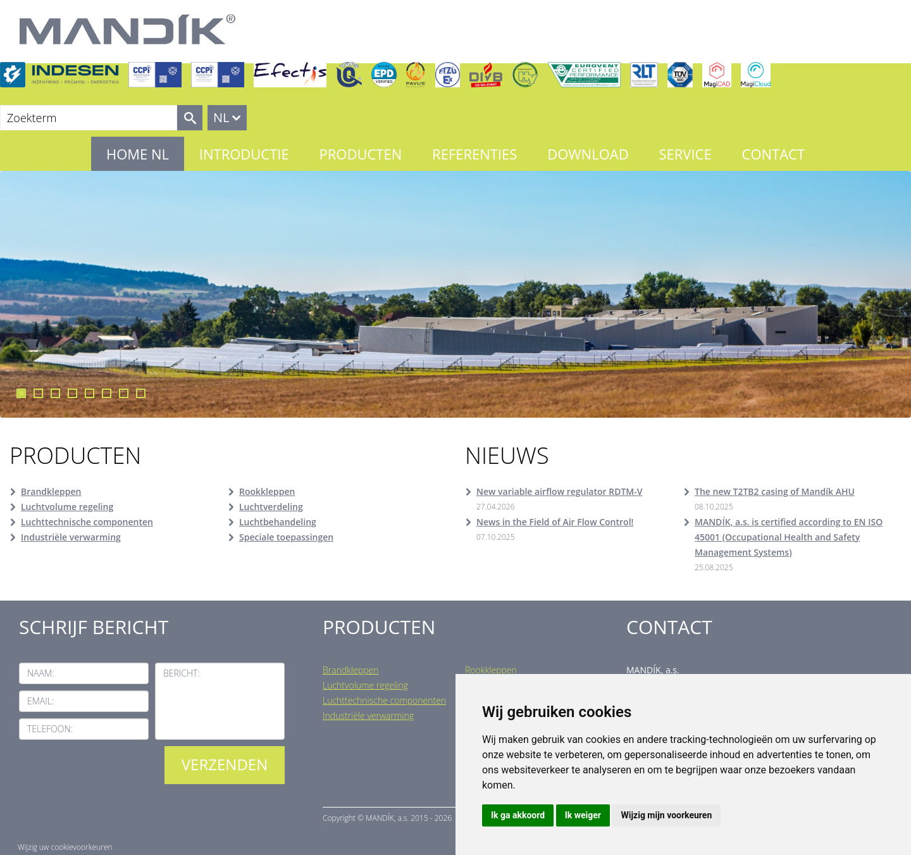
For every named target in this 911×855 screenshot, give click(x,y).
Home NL (137, 153)
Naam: (40, 673)
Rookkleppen (267, 491)
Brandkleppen (51, 491)
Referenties (474, 153)
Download (587, 153)
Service (685, 153)
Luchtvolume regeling (67, 507)
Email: (40, 701)
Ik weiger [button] (583, 815)
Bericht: (181, 673)
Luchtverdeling (271, 507)
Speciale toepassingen (286, 537)
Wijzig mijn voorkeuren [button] (666, 815)
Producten (360, 153)
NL (221, 117)
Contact (773, 153)
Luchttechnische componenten (87, 522)
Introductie (244, 153)
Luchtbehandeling (277, 522)
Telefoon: (50, 729)
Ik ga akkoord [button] (518, 815)
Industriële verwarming (71, 537)
